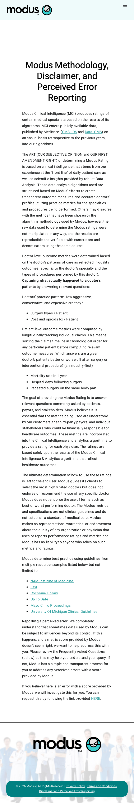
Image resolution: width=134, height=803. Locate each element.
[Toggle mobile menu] (125, 7)
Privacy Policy (75, 786)
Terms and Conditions (102, 786)
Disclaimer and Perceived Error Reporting (67, 791)
